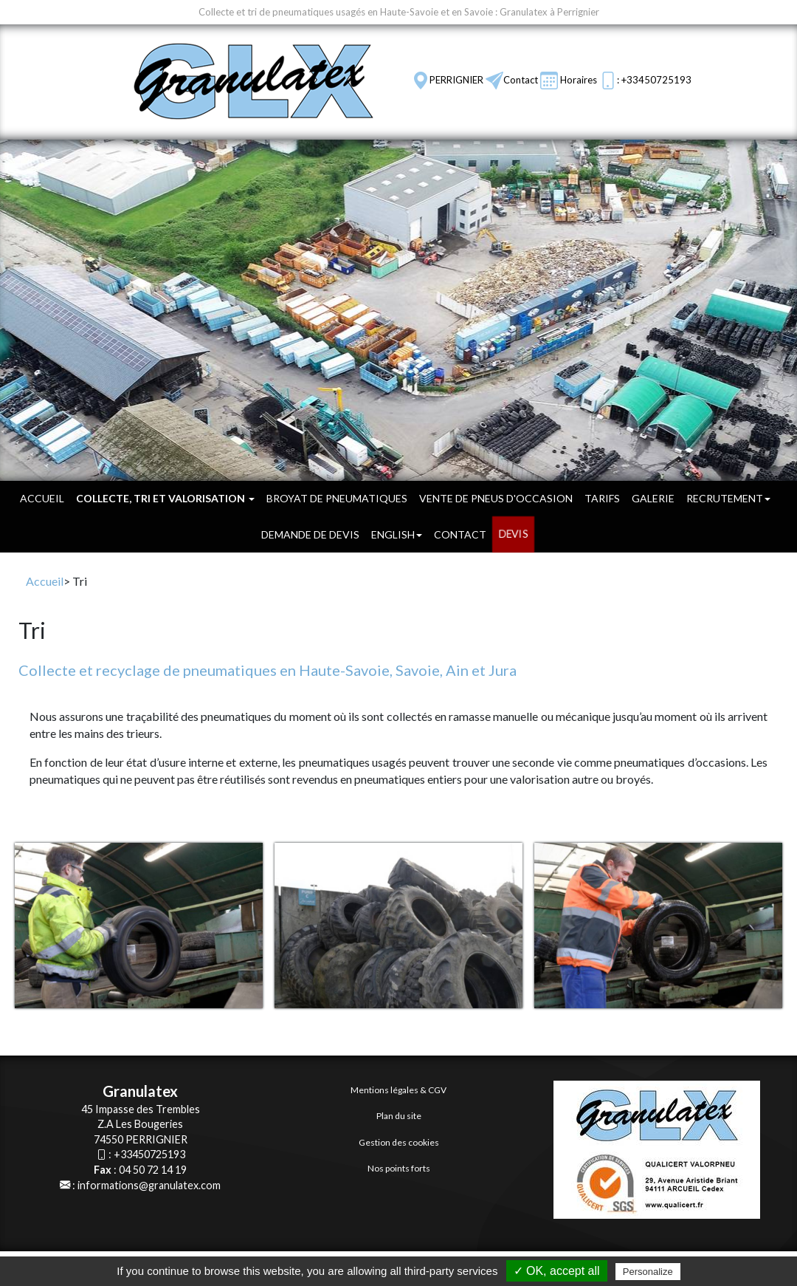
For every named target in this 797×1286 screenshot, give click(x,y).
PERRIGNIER (456, 80)
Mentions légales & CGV (398, 1089)
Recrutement (728, 498)
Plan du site (398, 1115)
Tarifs (602, 498)
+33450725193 (149, 1154)
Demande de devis (310, 534)
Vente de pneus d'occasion (496, 498)
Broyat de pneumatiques (336, 498)
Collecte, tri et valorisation (165, 498)
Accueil (42, 498)
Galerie (653, 498)
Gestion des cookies (399, 1142)
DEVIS (513, 534)
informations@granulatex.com (149, 1185)
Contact (520, 80)
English (396, 534)
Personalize (648, 1271)
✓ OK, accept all (557, 1271)
